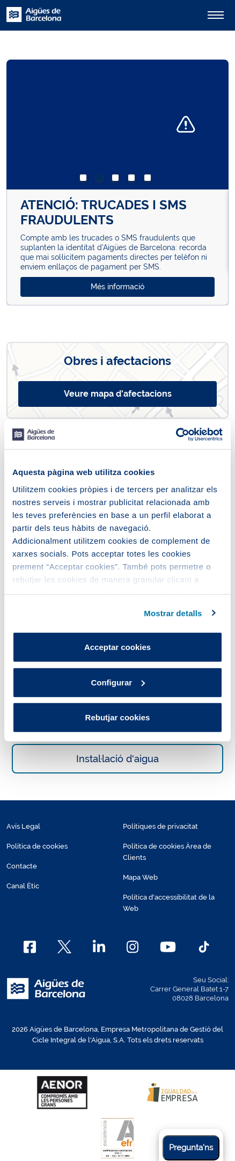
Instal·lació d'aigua (117, 758)
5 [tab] (149, 179)
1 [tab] (85, 179)
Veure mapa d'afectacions (118, 394)
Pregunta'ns (191, 1147)
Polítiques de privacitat (160, 826)
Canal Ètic (22, 886)
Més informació (117, 286)
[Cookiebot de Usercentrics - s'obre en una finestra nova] (176, 434)
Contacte (21, 866)
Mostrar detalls (173, 612)
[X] (64, 947)
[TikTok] (204, 947)
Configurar (118, 682)
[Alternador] (215, 15)
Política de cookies (37, 846)
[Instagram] (133, 947)
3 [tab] (117, 179)
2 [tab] (101, 179)
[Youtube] (167, 947)
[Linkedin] (99, 947)
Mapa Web (140, 877)
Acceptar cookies (117, 647)
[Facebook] (30, 947)
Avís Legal (23, 826)
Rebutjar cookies (117, 717)
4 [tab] (133, 179)
